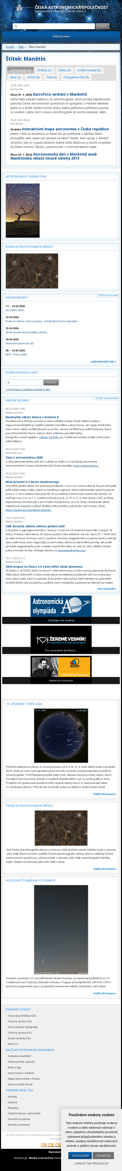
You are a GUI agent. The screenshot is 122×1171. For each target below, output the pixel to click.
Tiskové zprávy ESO (20, 1032)
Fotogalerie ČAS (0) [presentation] (76, 77)
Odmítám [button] (104, 1155)
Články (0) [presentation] (64, 70)
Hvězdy (12, 1096)
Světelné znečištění (19, 1056)
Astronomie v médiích (21, 1073)
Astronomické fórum (20, 1084)
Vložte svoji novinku (107, 398)
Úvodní (10, 47)
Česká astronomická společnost (35, 1135)
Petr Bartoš (16, 123)
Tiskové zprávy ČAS (20, 1021)
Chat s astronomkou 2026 (24, 457)
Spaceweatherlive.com (71, 550)
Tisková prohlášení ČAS (22, 1015)
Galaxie (12, 1102)
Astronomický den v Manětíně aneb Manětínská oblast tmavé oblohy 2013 (53, 156)
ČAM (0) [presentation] (51, 77)
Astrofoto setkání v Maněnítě (60, 94)
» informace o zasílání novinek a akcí (28, 389)
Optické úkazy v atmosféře (24, 1113)
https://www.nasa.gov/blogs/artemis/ (28, 510)
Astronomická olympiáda (23, 1027)
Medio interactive (41, 1158)
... (107, 112)
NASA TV (13, 1044)
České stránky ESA (19, 1038)
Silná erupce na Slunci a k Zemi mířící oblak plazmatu (44, 566)
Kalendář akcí (17, 297)
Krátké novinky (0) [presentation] (89, 70)
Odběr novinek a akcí (22, 372)
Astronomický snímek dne (26, 176)
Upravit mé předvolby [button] (92, 1163)
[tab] (20, 70)
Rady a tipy (14, 1067)
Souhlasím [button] (80, 1155)
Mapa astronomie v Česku (24, 1078)
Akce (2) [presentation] (15, 77)
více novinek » (106, 588)
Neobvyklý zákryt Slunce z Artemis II (32, 417)
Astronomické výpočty (21, 1061)
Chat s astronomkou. (86, 465)
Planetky (13, 1108)
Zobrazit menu (61, 36)
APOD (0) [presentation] (33, 77)
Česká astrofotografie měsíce (29, 247)
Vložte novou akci (108, 295)
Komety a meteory (19, 1124)
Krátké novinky (18, 400)
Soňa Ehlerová (14, 453)
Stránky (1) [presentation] (44, 70)
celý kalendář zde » (103, 361)
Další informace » (105, 794)
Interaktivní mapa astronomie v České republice (65, 128)
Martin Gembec (14, 412)
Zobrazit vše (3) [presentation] (20, 70)
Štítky (21, 47)
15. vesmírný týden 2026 (24, 704)
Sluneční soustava (19, 1119)
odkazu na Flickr (49, 437)
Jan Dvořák (16, 89)
